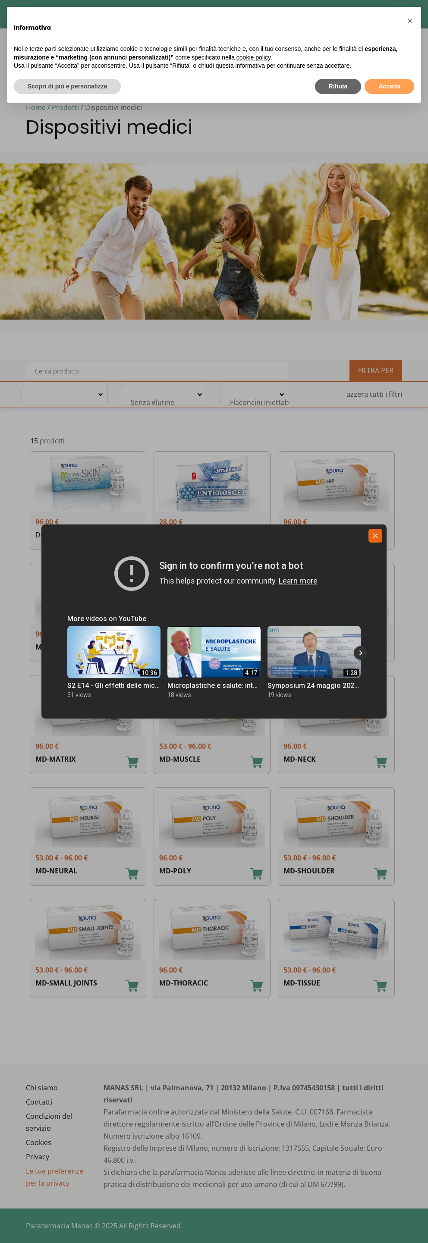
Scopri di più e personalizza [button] (67, 86)
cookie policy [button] (253, 57)
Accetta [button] (389, 86)
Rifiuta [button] (338, 86)
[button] (410, 21)
